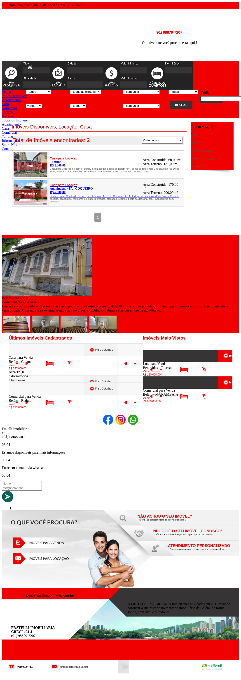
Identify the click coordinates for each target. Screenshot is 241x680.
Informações (11, 141)
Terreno (7, 112)
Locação (8, 116)
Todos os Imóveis (14, 96)
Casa (5, 104)
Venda (6, 92)
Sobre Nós (9, 145)
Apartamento (11, 100)
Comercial (9, 108)
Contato (7, 149)
